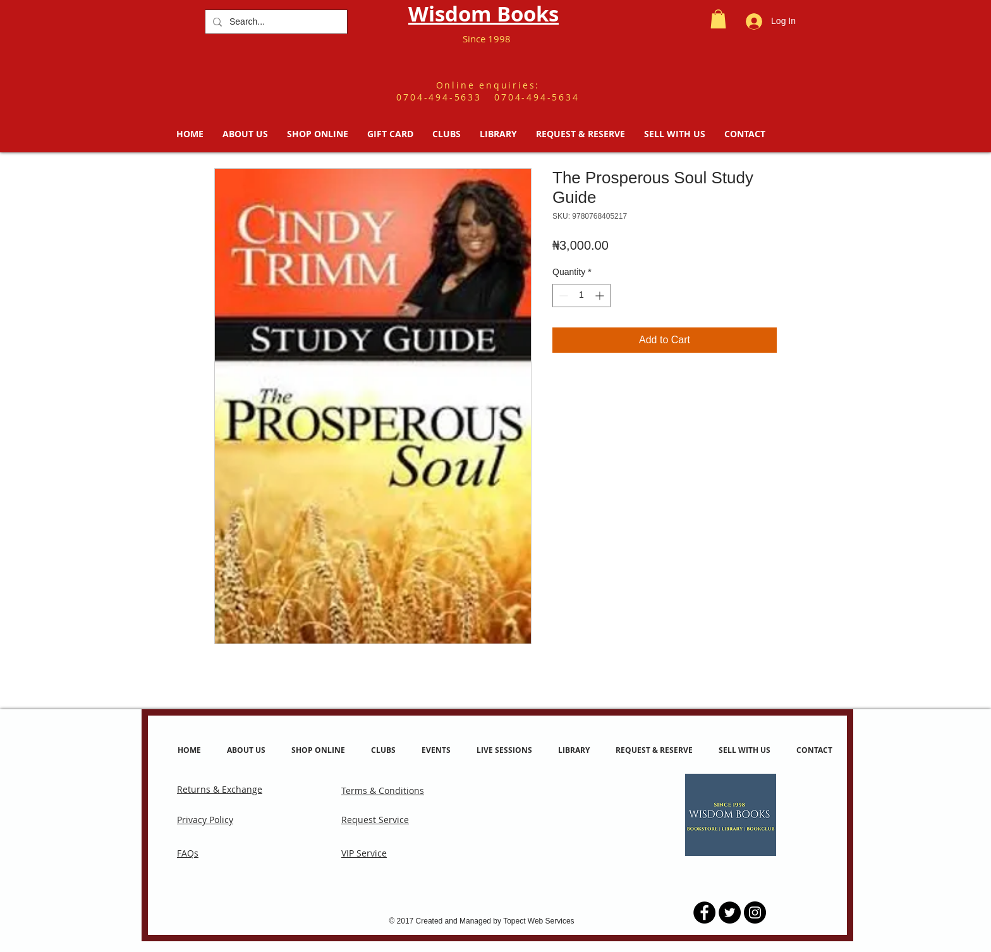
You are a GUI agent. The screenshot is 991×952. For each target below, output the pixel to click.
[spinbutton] (581, 295)
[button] (718, 18)
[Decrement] (562, 295)
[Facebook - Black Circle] (704, 912)
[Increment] (601, 295)
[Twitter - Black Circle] (730, 912)
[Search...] (274, 22)
